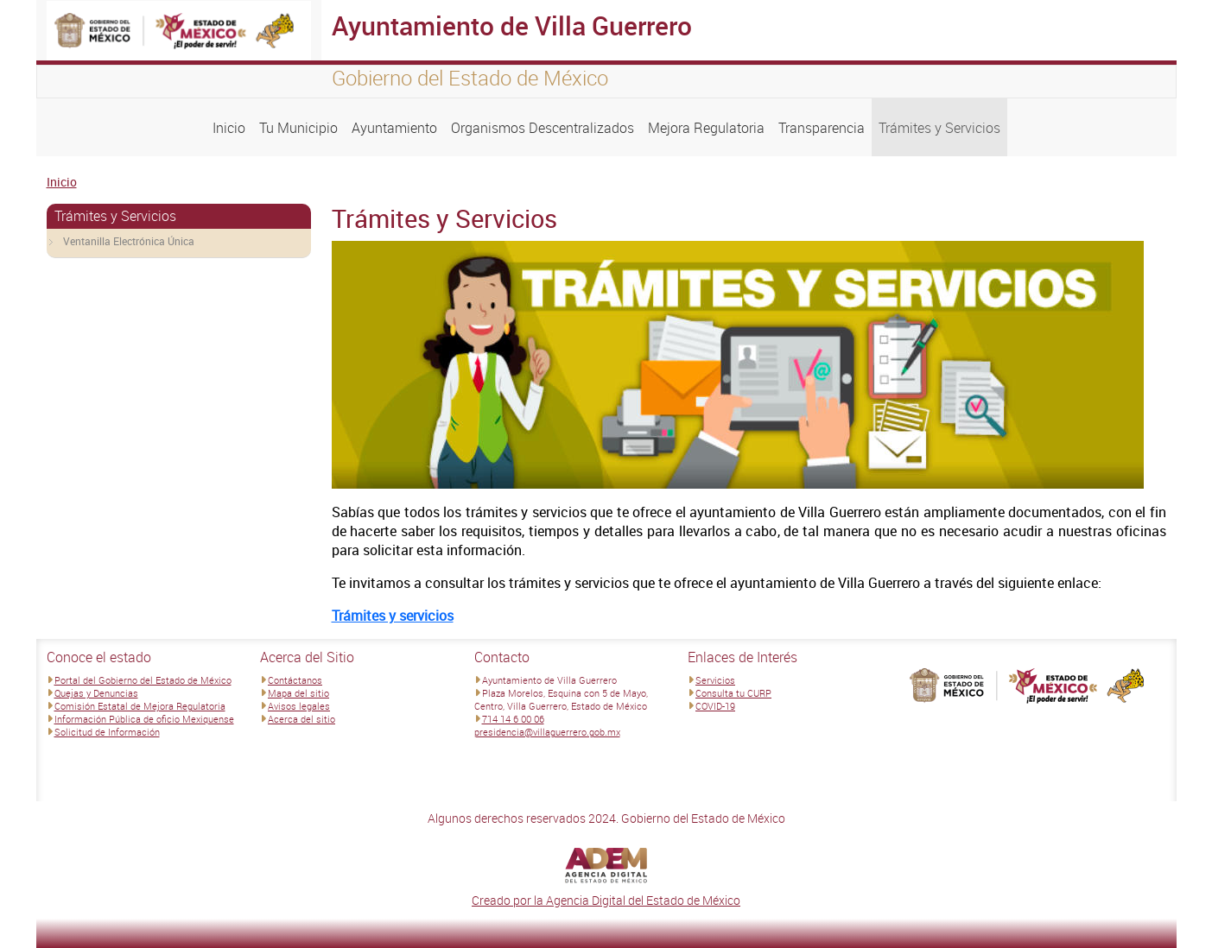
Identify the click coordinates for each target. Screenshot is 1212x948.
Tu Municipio (298, 127)
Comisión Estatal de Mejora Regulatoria (139, 705)
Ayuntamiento (394, 127)
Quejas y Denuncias (96, 692)
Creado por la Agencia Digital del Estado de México (606, 900)
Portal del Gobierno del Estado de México (143, 679)
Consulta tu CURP (733, 692)
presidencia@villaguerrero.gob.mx (547, 731)
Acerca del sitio (301, 718)
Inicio (229, 127)
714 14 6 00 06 (513, 718)
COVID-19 (715, 705)
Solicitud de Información (107, 731)
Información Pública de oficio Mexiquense (144, 718)
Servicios (715, 679)
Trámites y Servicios (939, 127)
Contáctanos (295, 679)
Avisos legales (299, 705)
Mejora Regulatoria (706, 127)
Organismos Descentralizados (542, 127)
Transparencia (821, 127)
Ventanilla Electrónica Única (128, 241)
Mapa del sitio (298, 692)
